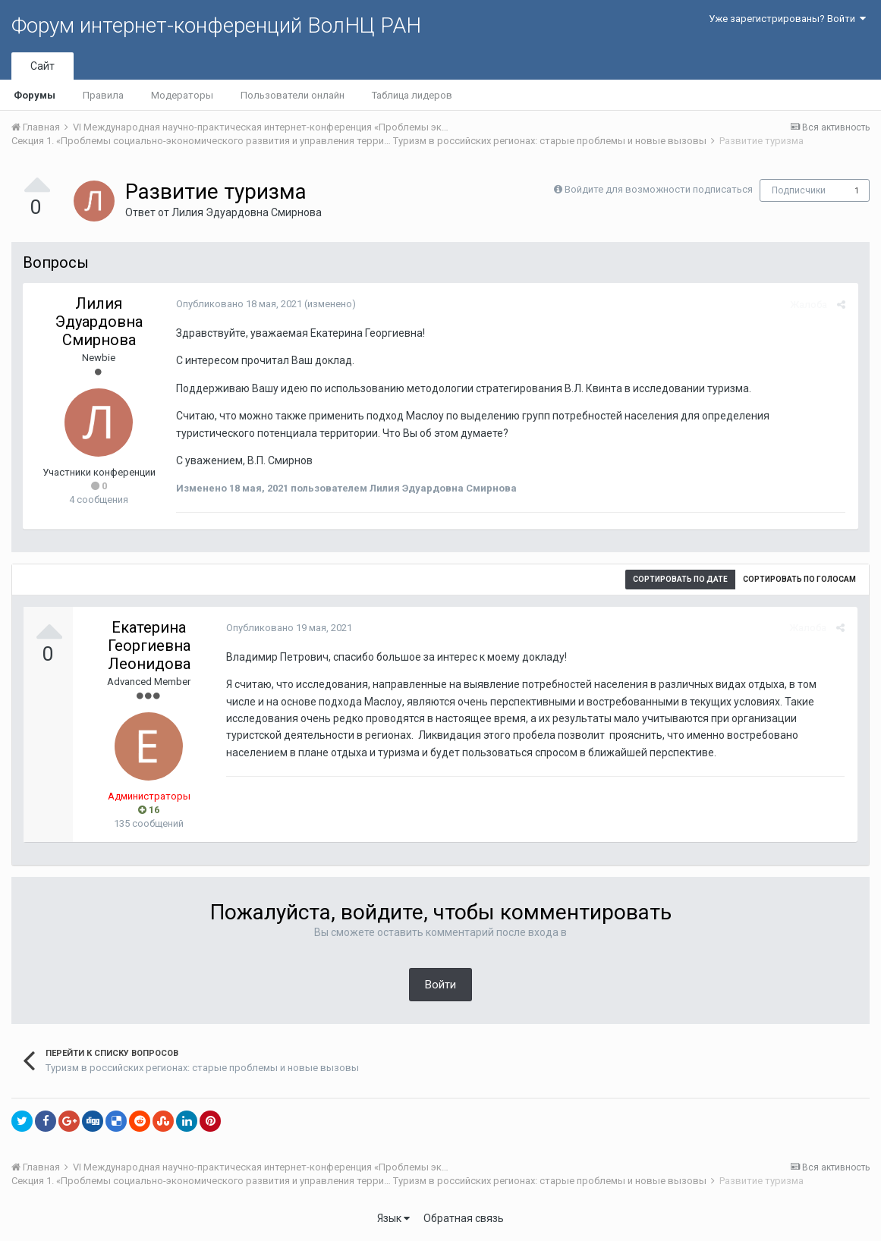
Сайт (42, 66)
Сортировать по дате (680, 579)
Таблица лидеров (412, 95)
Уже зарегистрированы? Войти (787, 18)
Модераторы (182, 95)
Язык (393, 1218)
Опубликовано (237, 303)
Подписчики (799, 190)
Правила (103, 95)
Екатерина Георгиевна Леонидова (149, 645)
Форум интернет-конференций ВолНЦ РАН (216, 25)
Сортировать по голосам (799, 579)
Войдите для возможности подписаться (659, 189)
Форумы (34, 95)
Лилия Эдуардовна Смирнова (246, 212)
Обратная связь (463, 1218)
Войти (440, 984)
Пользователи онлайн (293, 95)
